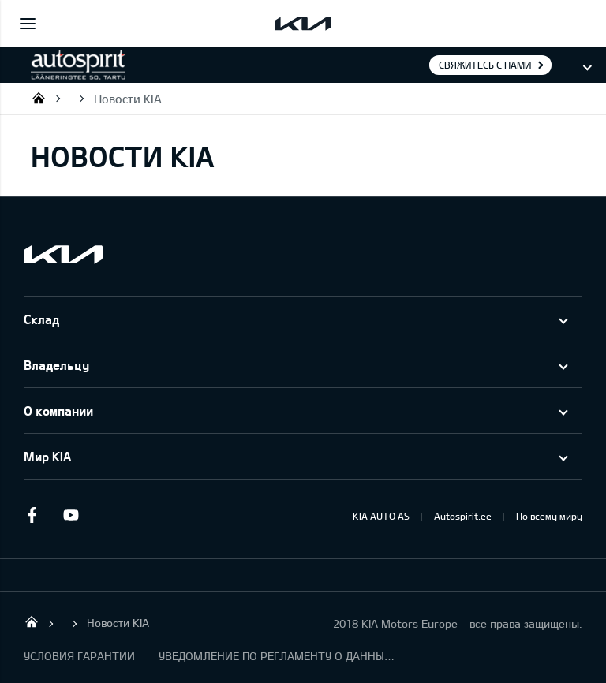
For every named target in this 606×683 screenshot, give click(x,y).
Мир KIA (47, 456)
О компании (58, 410)
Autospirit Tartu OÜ (39, 98)
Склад (41, 319)
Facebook (31, 515)
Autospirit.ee (463, 515)
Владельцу (56, 364)
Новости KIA (128, 98)
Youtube (71, 515)
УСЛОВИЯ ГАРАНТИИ (79, 655)
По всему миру (549, 515)
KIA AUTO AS (381, 515)
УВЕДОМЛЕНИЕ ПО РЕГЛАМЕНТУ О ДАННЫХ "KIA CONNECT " (277, 655)
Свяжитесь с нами (485, 64)
